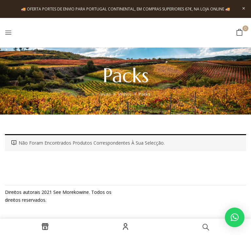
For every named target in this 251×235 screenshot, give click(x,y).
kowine (81, 192)
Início (106, 94)
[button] (239, 32)
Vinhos (125, 94)
